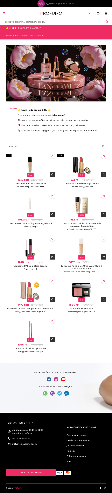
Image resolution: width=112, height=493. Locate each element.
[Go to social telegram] (59, 395)
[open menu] (4, 13)
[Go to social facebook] (49, 381)
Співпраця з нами (76, 456)
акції (17, 35)
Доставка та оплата (76, 435)
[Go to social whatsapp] (45, 395)
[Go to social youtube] (63, 381)
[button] (94, 13)
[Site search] (56, 22)
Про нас (70, 451)
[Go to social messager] (66, 395)
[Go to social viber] (52, 395)
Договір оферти (75, 445)
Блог (69, 461)
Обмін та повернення (78, 440)
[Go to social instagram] (56, 381)
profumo (9, 35)
